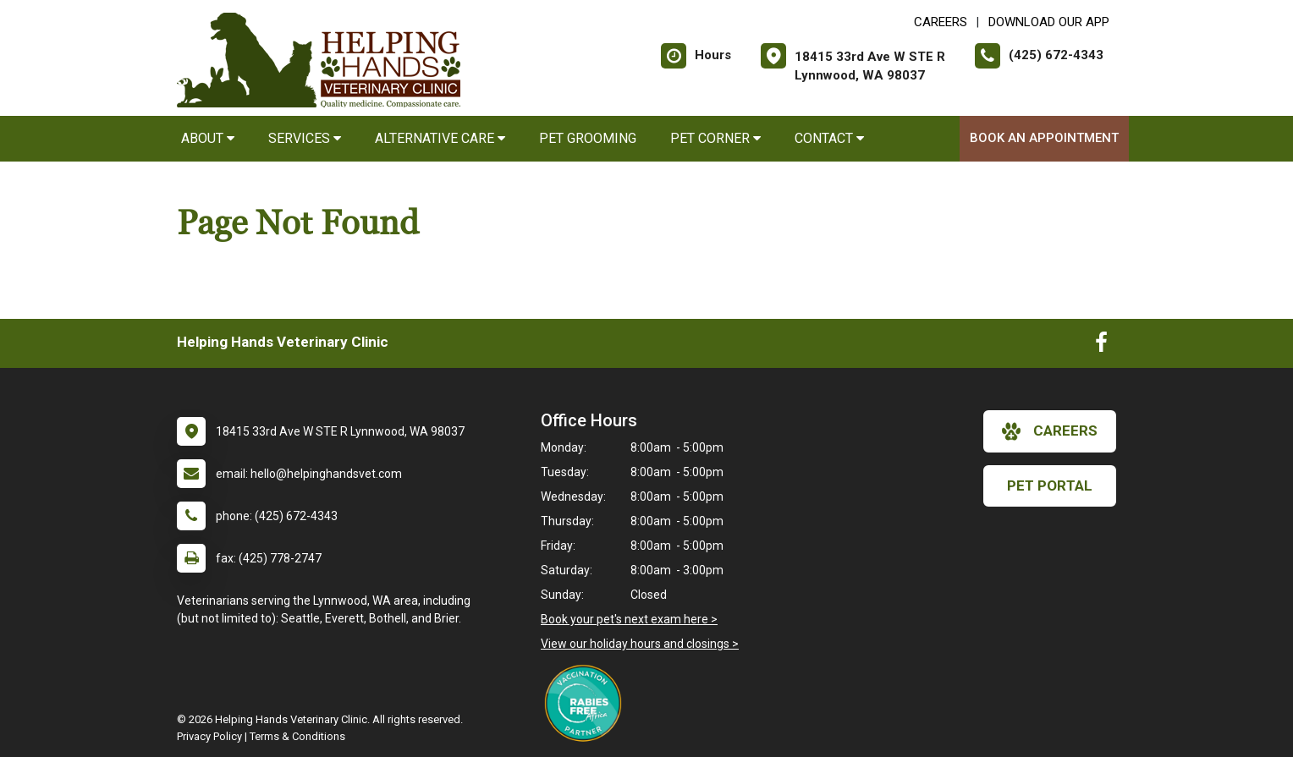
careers (1050, 431)
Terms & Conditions (297, 736)
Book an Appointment (1044, 137)
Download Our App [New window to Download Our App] (1048, 22)
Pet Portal (1049, 485)
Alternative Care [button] (440, 138)
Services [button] (304, 138)
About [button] (207, 138)
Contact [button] (829, 138)
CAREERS (940, 22)
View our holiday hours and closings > (640, 643)
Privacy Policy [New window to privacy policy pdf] (209, 736)
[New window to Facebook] (1101, 346)
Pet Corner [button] (715, 138)
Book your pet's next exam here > (629, 619)
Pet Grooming (587, 138)
